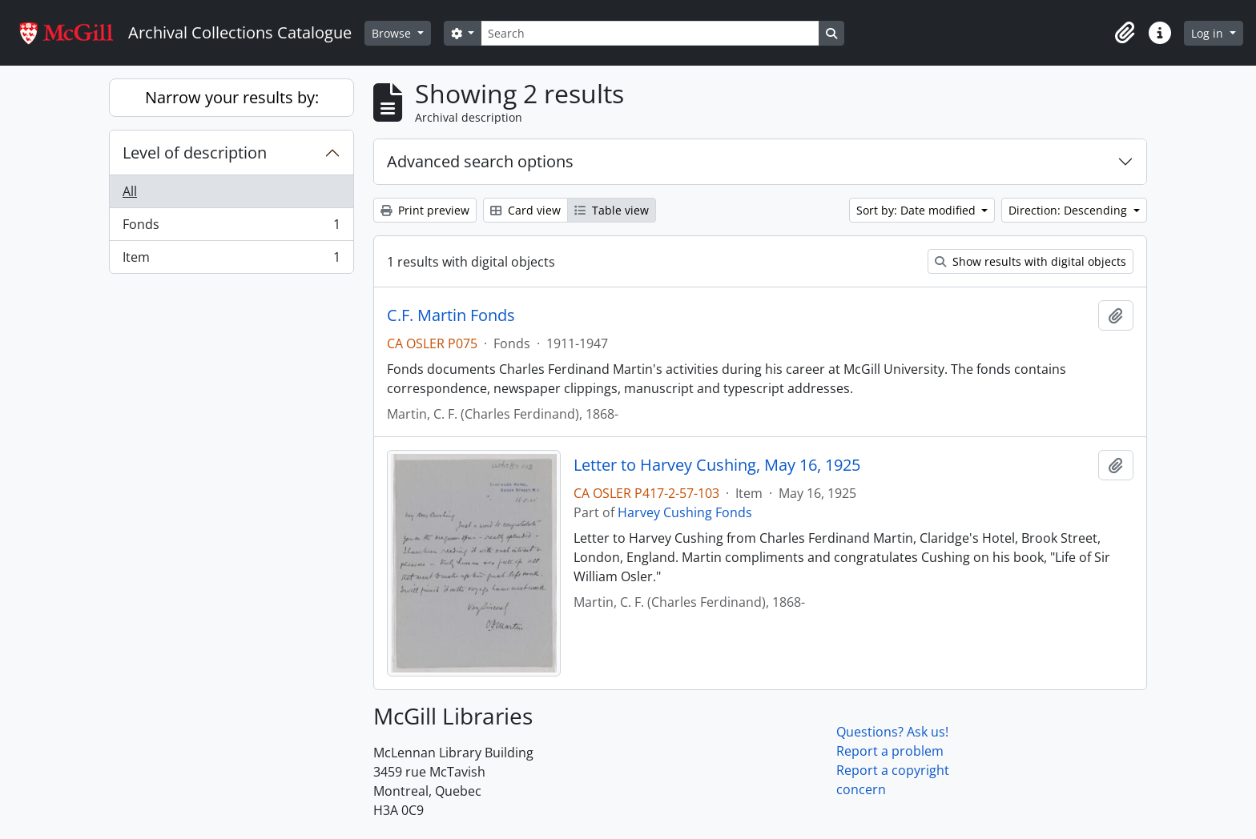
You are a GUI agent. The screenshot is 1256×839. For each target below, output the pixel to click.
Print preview (424, 210)
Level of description (195, 152)
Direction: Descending (1069, 210)
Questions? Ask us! (892, 732)
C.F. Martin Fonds (451, 315)
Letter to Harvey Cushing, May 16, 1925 (717, 465)
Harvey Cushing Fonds (685, 512)
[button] (1124, 32)
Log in (1208, 33)
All (130, 191)
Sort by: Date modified (917, 210)
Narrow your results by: (232, 97)
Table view (611, 210)
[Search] (650, 33)
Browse (393, 33)
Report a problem (890, 751)
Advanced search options (480, 161)
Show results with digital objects (1030, 261)
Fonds (231, 228)
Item (231, 260)
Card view (525, 210)
